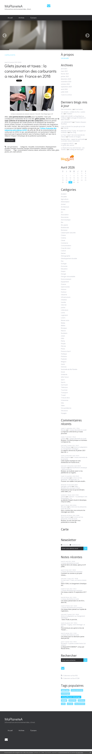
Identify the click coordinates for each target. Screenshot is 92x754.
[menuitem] (10, 18)
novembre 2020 (66, 81)
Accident (63, 194)
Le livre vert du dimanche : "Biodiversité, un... (71, 479)
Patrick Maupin (66, 447)
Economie (20, 148)
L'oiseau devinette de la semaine (74, 458)
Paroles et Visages (75, 137)
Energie (26, 148)
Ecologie (13, 148)
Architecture (65, 207)
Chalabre (69, 114)
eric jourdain (65, 478)
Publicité (64, 359)
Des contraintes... (66, 109)
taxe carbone (17, 152)
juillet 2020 (64, 92)
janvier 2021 (65, 76)
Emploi (63, 271)
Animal (63, 204)
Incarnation (79, 109)
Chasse (63, 235)
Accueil (10, 18)
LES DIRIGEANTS (66, 122)
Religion (63, 362)
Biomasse (64, 230)
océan (63, 336)
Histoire (63, 289)
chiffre (49, 150)
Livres (63, 313)
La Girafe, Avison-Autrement (70, 141)
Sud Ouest (64, 385)
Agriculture (64, 199)
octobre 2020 (65, 84)
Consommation (40, 147)
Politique (50, 148)
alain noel (65, 690)
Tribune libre (65, 398)
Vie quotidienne (66, 408)
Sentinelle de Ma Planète (69, 369)
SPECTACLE (65, 377)
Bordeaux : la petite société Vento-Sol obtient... (73, 644)
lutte (63, 704)
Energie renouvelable (68, 276)
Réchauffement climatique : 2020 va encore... (74, 468)
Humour (63, 292)
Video (63, 405)
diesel (36, 150)
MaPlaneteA (14, 6)
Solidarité (64, 374)
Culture (63, 251)
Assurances (65, 217)
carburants (42, 150)
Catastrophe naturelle (68, 233)
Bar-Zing (73, 132)
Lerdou (63, 439)
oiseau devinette (77, 690)
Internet (63, 305)
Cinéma (63, 238)
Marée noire (65, 320)
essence (31, 150)
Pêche (63, 341)
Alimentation (65, 202)
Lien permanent (11, 147)
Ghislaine (64, 468)
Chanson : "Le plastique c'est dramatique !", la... (74, 497)
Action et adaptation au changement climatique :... (74, 448)
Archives (21, 18)
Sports (63, 382)
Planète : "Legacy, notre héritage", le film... (73, 625)
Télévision (64, 387)
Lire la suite (9, 140)
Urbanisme (64, 400)
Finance (63, 284)
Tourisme (64, 390)
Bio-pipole (64, 225)
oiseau (64, 700)
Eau (62, 261)
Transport (64, 392)
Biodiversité (65, 227)
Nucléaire (64, 333)
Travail (63, 395)
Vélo (62, 403)
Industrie (44, 148)
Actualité (31, 147)
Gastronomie (65, 287)
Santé (63, 364)
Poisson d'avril (66, 351)
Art (62, 212)
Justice (63, 307)
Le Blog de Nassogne (76, 149)
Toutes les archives (66, 95)
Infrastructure (65, 297)
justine (63, 497)
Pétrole (63, 346)
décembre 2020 (66, 79)
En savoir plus (79, 752)
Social (63, 372)
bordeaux (81, 700)
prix (11, 152)
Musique (64, 328)
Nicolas (63, 430)
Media (63, 323)
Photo (63, 349)
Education (64, 269)
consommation (23, 150)
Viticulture (64, 411)
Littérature (64, 310)
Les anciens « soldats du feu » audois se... (73, 113)
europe (70, 704)
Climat (63, 240)
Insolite (63, 302)
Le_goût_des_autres (67, 145)
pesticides (72, 700)
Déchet (63, 253)
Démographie (65, 256)
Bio (62, 222)
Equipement (65, 282)
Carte (65, 529)
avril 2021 (64, 69)
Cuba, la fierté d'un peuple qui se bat (73, 126)
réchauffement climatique (71, 697)
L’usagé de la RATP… (67, 143)
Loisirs (63, 318)
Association (65, 215)
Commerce (64, 243)
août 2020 (64, 89)
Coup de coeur (66, 248)
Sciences (63, 367)
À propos (33, 18)
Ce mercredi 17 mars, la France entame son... (73, 581)
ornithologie (65, 694)
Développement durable (69, 258)
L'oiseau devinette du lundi (77, 430)
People (63, 343)
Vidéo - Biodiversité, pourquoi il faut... (71, 487)
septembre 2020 (66, 87)
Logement (64, 315)
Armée (63, 209)
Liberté (66, 128)
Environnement (35, 148)
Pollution (8, 150)
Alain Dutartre (65, 457)
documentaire (79, 704)
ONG (62, 338)
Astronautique (65, 220)
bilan (53, 150)
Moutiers (64, 507)
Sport (63, 380)
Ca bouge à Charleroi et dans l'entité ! (73, 119)
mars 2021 (64, 71)
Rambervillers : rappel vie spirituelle (72, 139)
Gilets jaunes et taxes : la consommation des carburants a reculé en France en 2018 (30, 71)
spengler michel (66, 486)
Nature (63, 331)
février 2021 (65, 74)
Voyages (64, 413)
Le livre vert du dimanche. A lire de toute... (74, 508)
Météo (63, 325)
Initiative (64, 300)
